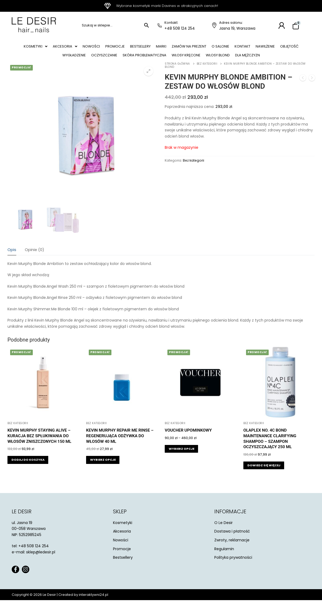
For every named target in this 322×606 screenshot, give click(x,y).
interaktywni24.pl (93, 600)
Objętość (49, 59)
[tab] (11, 256)
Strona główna (177, 70)
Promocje (122, 47)
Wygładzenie (78, 59)
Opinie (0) (34, 255)
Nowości (96, 47)
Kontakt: (171, 22)
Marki (174, 47)
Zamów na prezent (204, 47)
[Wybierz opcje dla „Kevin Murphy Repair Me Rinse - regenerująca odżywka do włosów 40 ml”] (102, 466)
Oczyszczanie (111, 59)
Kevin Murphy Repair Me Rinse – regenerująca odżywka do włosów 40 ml (120, 442)
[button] (35, 48)
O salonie (239, 47)
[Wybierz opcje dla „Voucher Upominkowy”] (181, 455)
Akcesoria (67, 47)
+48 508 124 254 (179, 28)
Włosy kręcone (200, 59)
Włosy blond (236, 59)
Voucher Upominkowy (188, 436)
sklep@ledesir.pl (40, 558)
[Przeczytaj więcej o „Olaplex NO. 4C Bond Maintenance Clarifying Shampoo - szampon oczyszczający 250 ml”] (263, 471)
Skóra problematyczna (155, 59)
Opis (11, 255)
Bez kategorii (207, 70)
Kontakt (263, 47)
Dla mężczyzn (269, 59)
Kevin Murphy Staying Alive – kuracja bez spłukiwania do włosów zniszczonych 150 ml (39, 442)
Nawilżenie (289, 47)
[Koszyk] (296, 26)
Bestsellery (151, 47)
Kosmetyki (35, 47)
